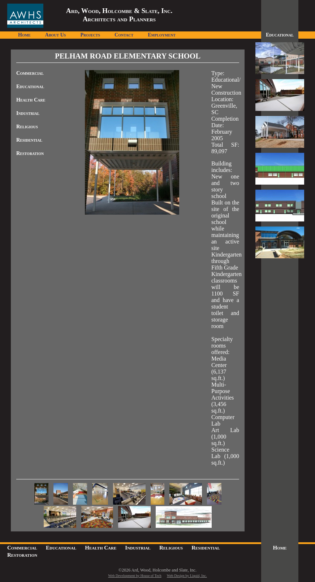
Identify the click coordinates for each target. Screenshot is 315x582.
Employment (162, 35)
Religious (27, 126)
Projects (90, 35)
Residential (29, 140)
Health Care (30, 100)
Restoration (30, 153)
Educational (30, 86)
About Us (55, 35)
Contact (124, 35)
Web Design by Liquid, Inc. (187, 576)
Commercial (30, 73)
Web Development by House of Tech (134, 576)
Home (24, 35)
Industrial (28, 113)
